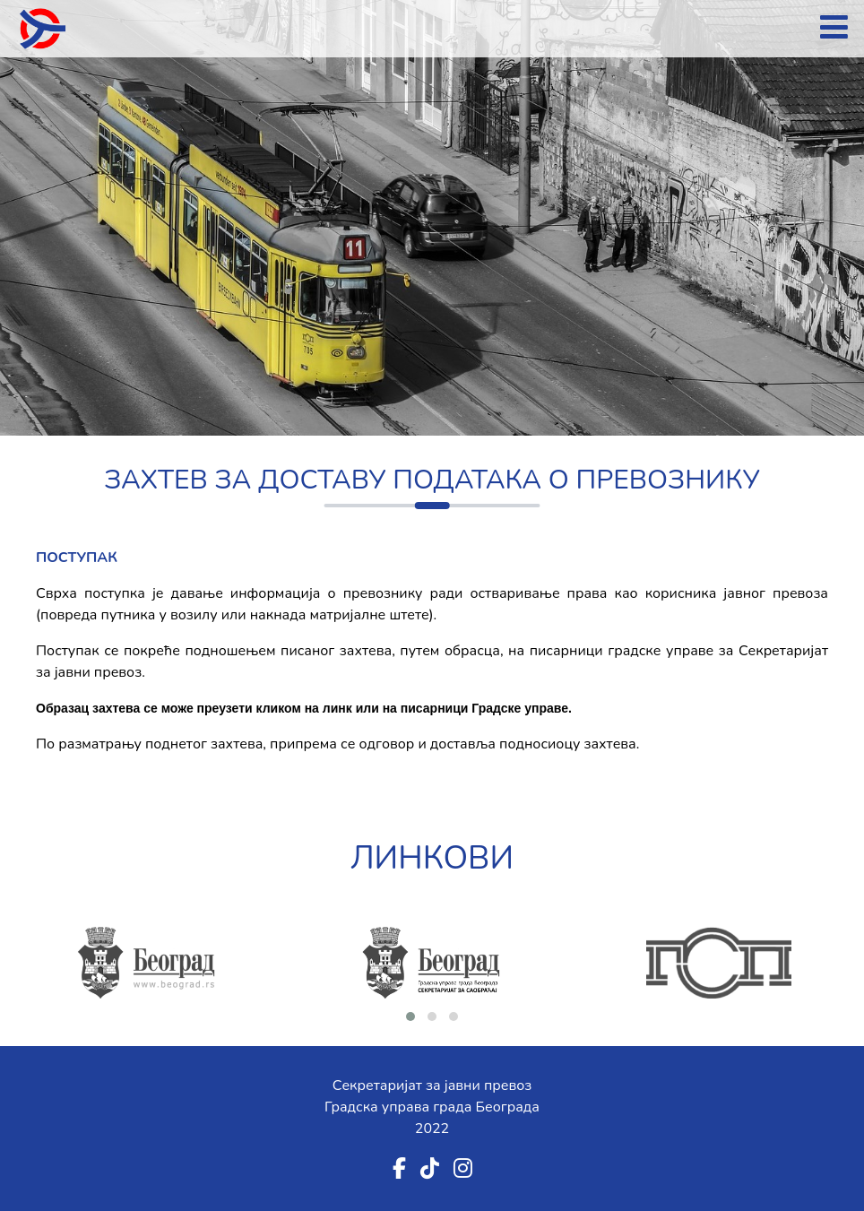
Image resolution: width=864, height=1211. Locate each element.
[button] (410, 1016)
